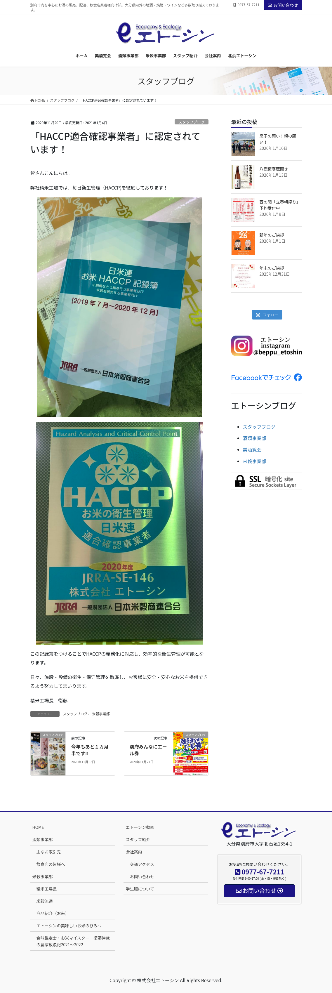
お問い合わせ (283, 5)
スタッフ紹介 (138, 839)
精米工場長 (46, 889)
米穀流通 (44, 901)
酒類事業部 (254, 438)
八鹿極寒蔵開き (274, 169)
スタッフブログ (191, 122)
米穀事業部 (101, 713)
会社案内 (134, 852)
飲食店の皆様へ (50, 864)
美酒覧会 (252, 449)
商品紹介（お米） (52, 913)
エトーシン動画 (140, 827)
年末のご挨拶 (272, 268)
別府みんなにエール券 (148, 749)
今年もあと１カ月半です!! (90, 749)
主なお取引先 (48, 852)
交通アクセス (142, 864)
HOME (38, 827)
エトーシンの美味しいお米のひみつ (69, 925)
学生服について (140, 889)
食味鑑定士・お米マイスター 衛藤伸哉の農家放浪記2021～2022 (73, 941)
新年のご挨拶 (272, 235)
